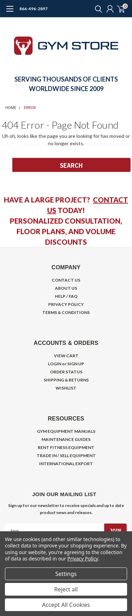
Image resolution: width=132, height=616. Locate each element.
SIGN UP (75, 363)
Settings (66, 574)
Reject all (66, 589)
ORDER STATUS (66, 371)
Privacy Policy (82, 558)
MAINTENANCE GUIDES (66, 439)
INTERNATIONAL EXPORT (66, 463)
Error (30, 107)
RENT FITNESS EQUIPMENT (66, 447)
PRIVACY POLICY (66, 304)
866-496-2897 (33, 8)
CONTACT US (66, 280)
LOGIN (54, 363)
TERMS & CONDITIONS (66, 312)
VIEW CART (66, 355)
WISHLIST (66, 388)
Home (10, 107)
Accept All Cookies (66, 605)
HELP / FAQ (66, 296)
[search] (97, 9)
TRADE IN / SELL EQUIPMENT (66, 455)
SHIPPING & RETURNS (66, 380)
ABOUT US (66, 288)
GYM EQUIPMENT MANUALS (66, 431)
